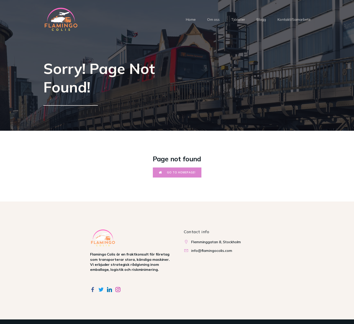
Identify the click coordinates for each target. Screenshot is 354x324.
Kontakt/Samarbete (294, 19)
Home (191, 19)
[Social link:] (94, 289)
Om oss (213, 19)
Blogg (261, 19)
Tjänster (238, 19)
